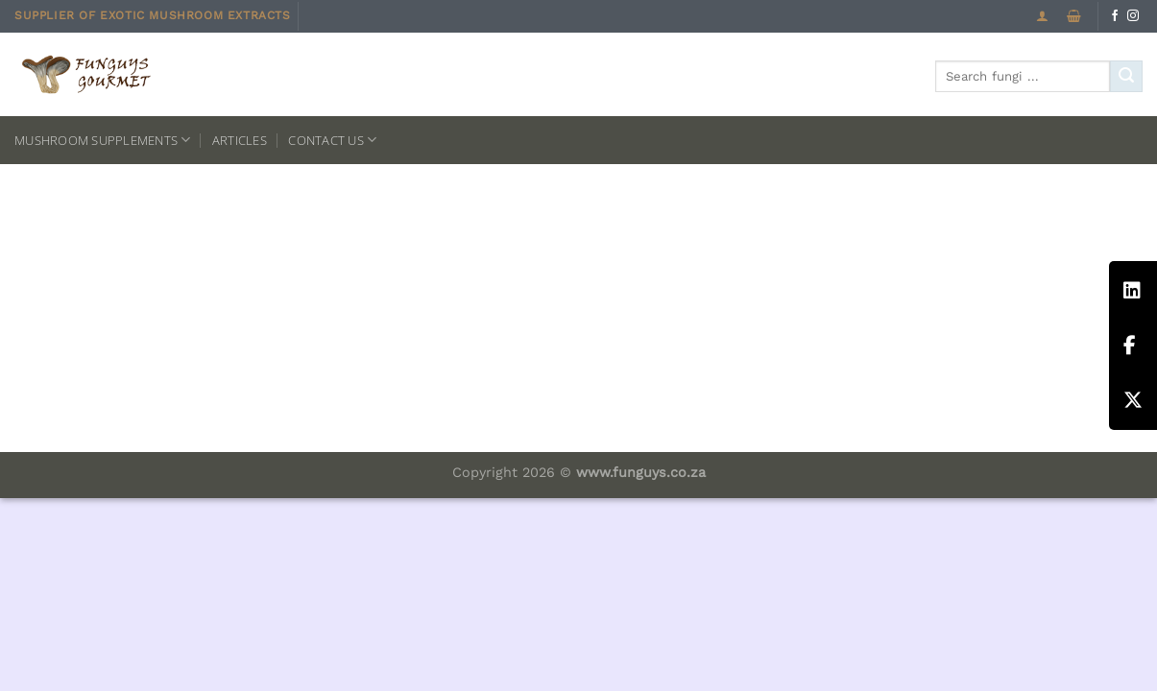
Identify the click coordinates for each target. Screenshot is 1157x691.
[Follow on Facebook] (1115, 16)
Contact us (332, 140)
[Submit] (1126, 76)
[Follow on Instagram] (1133, 16)
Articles (239, 140)
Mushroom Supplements (102, 140)
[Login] (1041, 16)
